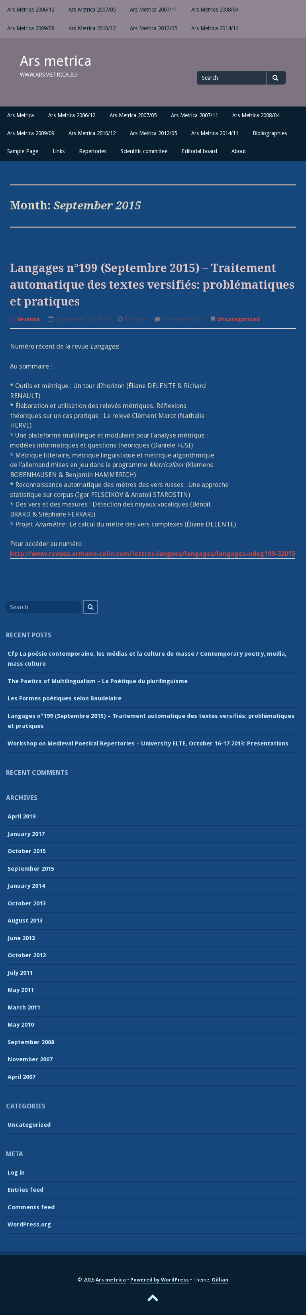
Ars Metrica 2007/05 (92, 9)
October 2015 (27, 851)
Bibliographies (270, 133)
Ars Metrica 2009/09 (30, 28)
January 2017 (26, 834)
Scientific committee (144, 151)
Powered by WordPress (159, 1280)
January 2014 (26, 885)
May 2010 (21, 1024)
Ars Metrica (20, 115)
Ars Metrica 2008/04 (214, 9)
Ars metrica (56, 61)
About (238, 151)
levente (29, 319)
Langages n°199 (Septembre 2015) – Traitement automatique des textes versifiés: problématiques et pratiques (152, 285)
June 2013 (21, 938)
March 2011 (24, 1007)
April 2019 (21, 816)
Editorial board (199, 151)
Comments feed (31, 1207)
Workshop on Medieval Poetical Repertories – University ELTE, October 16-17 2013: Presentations (148, 743)
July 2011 (20, 972)
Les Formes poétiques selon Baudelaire (65, 698)
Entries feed (25, 1189)
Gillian (220, 1280)
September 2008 (31, 1042)
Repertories (92, 151)
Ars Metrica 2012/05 (153, 28)
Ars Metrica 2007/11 (153, 9)
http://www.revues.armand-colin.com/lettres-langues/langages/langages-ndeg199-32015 (152, 554)
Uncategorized (238, 319)
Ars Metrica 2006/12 (30, 9)
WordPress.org (29, 1224)
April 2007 (21, 1076)
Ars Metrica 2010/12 (92, 28)
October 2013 (27, 903)
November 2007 (30, 1059)
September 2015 (31, 868)
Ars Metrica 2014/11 (214, 28)
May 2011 (21, 990)
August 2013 (25, 920)
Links (59, 151)
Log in (16, 1172)
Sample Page (22, 151)
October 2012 (27, 955)
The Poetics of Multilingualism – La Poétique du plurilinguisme (98, 681)
